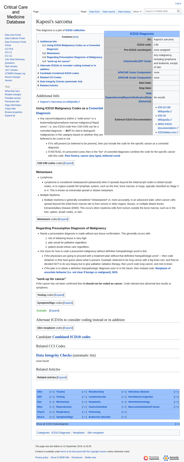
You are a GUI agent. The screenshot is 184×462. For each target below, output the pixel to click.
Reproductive (64, 406)
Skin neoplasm (95, 432)
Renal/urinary (96, 391)
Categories (43, 432)
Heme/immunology (139, 401)
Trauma (60, 391)
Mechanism (62, 401)
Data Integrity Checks (54, 355)
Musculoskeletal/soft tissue (144, 406)
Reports (128, 97)
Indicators (140, 97)
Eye (39, 401)
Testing (60, 396)
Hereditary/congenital (140, 396)
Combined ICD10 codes (71, 337)
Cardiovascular (97, 396)
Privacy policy (41, 457)
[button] (10, 115)
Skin (39, 391)
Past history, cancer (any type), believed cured (92, 155)
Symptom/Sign (64, 417)
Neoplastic (95, 401)
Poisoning (94, 412)
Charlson (128, 61)
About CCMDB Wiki (59, 457)
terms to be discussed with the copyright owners (84, 451)
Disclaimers (77, 457)
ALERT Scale (143, 61)
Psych (40, 412)
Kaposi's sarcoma (54, 21)
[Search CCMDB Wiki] (162, 11)
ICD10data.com (167, 132)
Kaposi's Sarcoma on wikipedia (59, 101)
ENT (39, 396)
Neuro (40, 417)
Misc (40, 406)
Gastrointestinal (98, 406)
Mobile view (90, 457)
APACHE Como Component (134, 72)
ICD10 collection (75, 30)
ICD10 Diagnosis (142, 33)
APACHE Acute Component (134, 77)
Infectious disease (138, 391)
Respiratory (63, 412)
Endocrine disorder (100, 417)
